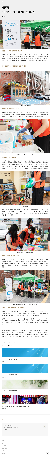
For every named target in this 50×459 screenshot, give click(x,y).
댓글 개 (3, 419)
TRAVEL (4, 446)
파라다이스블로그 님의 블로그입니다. (11, 427)
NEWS (5, 7)
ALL (3, 440)
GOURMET (5, 448)
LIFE (3, 451)
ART (3, 443)
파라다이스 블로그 (8, 425)
